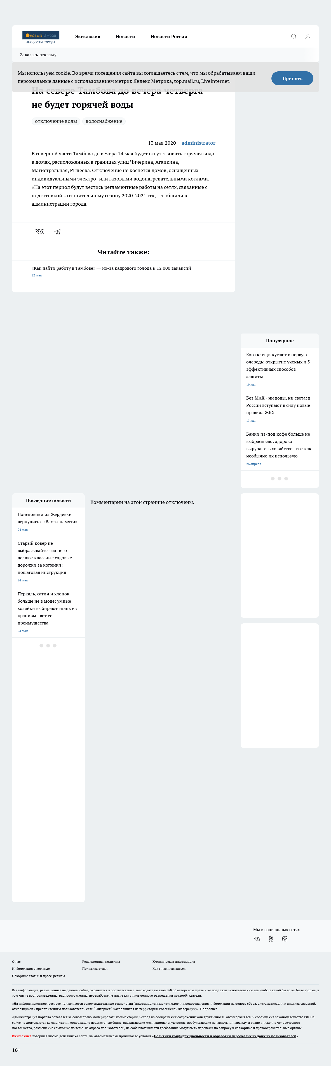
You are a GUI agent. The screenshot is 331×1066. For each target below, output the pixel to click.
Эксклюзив (87, 36)
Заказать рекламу (38, 54)
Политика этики (94, 968)
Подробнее (208, 1009)
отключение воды (56, 121)
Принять (292, 78)
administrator (198, 143)
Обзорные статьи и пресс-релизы (38, 976)
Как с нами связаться (169, 968)
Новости (125, 36)
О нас (16, 961)
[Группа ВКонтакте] (257, 938)
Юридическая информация (173, 961)
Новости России (169, 36)
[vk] (40, 232)
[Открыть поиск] (293, 36)
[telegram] (59, 232)
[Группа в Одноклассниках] (271, 938)
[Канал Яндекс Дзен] (285, 938)
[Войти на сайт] (307, 36)
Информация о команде (31, 968)
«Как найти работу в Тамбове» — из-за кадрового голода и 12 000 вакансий (123, 272)
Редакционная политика (101, 961)
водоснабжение (104, 121)
